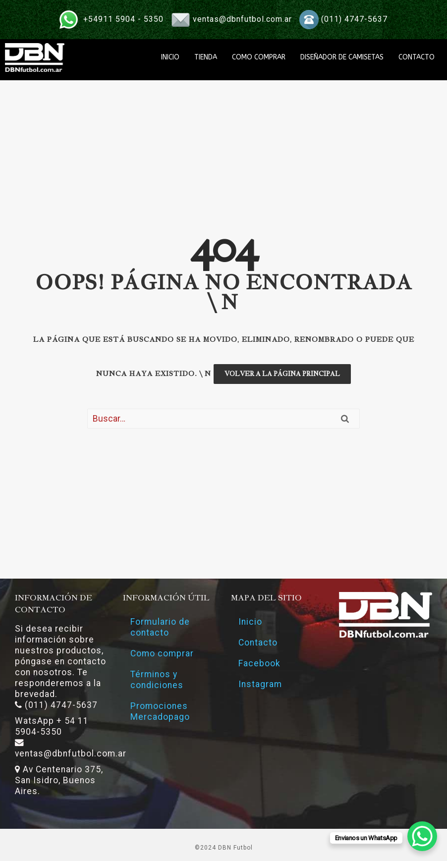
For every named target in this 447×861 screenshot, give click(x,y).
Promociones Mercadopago (160, 711)
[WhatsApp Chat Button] (422, 836)
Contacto (258, 642)
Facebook (259, 663)
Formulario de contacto (160, 627)
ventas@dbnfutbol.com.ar (242, 19)
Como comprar (162, 653)
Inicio (250, 622)
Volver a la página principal (282, 374)
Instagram (260, 684)
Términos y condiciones (156, 679)
